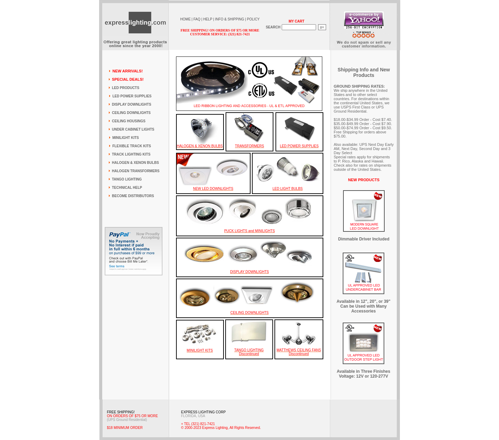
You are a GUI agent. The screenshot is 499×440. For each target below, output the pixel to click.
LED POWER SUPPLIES (131, 96)
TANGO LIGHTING (127, 179)
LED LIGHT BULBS (287, 189)
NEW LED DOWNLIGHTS (213, 189)
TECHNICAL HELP (127, 188)
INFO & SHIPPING (229, 19)
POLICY (253, 19)
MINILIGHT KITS (125, 138)
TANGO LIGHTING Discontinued (249, 352)
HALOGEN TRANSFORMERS (135, 171)
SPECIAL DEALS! (127, 79)
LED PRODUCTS (125, 88)
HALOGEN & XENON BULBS (135, 163)
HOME (185, 19)
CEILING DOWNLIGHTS (131, 113)
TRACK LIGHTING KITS (131, 154)
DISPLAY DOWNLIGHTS (131, 104)
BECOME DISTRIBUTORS (133, 196)
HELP (207, 19)
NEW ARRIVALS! (127, 71)
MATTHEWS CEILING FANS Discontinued (299, 352)
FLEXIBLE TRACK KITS (131, 146)
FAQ (196, 19)
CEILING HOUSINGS (129, 121)
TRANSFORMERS (249, 146)
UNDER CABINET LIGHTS (133, 129)
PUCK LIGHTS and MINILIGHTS (249, 231)
